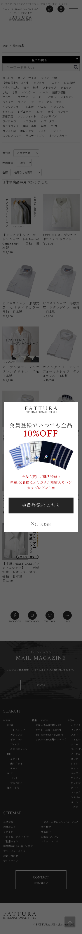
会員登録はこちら (41, 505)
